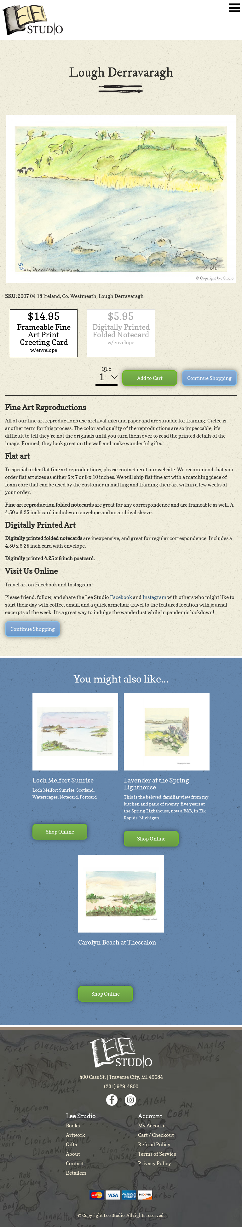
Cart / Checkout (156, 1135)
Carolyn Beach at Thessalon (117, 942)
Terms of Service (157, 1154)
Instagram (154, 597)
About (73, 1154)
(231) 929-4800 (121, 1086)
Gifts (71, 1144)
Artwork (75, 1135)
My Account (152, 1125)
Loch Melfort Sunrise (63, 780)
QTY (106, 369)
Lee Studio (32, 20)
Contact (75, 1163)
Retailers (76, 1173)
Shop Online (60, 832)
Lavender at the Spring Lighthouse (156, 783)
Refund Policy (154, 1144)
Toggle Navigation (234, 8)
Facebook (121, 597)
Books (73, 1125)
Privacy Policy (154, 1163)
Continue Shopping (209, 378)
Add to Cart (150, 378)
